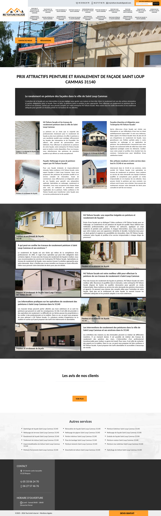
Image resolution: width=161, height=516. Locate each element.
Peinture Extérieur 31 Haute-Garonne (114, 18)
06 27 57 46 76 (98, 3)
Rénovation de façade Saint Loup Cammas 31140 (82, 429)
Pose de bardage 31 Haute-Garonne (61, 10)
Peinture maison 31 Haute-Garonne (74, 10)
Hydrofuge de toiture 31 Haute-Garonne (154, 11)
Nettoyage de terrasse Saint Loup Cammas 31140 (41, 433)
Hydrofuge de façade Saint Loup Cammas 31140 (40, 429)
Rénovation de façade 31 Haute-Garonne (127, 18)
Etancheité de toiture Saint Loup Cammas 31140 (82, 450)
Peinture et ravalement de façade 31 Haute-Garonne (34, 11)
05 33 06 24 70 (82, 3)
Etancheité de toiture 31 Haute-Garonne (141, 11)
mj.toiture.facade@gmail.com (119, 3)
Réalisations (45, 41)
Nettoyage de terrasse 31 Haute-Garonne (101, 18)
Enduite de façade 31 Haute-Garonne (141, 18)
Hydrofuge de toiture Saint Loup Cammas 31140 (124, 450)
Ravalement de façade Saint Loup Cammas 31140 (41, 436)
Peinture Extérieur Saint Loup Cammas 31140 (123, 429)
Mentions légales (46, 513)
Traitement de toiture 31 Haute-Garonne (48, 11)
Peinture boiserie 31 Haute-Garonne (101, 10)
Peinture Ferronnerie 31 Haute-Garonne (127, 11)
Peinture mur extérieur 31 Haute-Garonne (114, 11)
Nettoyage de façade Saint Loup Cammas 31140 (124, 433)
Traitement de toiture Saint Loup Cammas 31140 (41, 440)
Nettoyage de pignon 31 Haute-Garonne (88, 18)
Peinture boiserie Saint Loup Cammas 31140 (81, 444)
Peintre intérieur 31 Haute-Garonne (48, 18)
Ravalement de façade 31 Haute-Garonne (61, 18)
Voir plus (80, 399)
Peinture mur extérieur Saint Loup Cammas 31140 (125, 444)
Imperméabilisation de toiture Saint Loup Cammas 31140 (41, 445)
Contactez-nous (25, 41)
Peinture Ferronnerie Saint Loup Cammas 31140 (40, 450)
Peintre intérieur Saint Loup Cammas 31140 (81, 436)
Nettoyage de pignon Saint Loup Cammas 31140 (82, 433)
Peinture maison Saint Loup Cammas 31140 (122, 440)
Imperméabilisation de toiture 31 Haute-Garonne (88, 11)
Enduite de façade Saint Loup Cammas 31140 (123, 436)
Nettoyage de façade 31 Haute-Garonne (74, 18)
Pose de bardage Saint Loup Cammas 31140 (81, 440)
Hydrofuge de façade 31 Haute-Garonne (34, 18)
